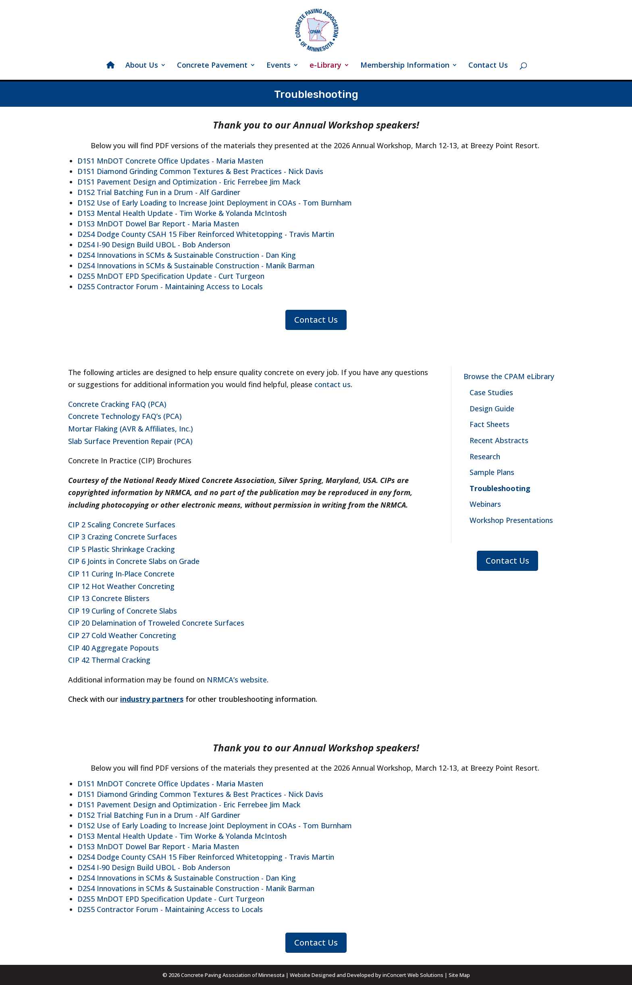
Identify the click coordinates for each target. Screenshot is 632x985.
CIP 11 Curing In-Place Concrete (121, 574)
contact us (332, 384)
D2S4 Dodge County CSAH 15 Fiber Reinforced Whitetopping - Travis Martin (205, 234)
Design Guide (492, 408)
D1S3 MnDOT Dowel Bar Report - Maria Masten (158, 223)
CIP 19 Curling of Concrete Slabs (122, 611)
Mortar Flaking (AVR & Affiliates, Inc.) (130, 428)
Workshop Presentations (511, 520)
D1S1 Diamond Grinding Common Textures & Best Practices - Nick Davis (200, 171)
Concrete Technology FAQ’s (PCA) (125, 416)
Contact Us (488, 66)
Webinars (485, 504)
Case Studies (491, 392)
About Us (141, 66)
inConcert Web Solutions (413, 975)
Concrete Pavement (212, 66)
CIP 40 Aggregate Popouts (113, 648)
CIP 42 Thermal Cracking (109, 660)
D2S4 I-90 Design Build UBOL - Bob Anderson (153, 244)
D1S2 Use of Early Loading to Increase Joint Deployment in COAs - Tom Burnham (214, 202)
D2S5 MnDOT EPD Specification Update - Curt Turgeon (170, 276)
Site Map (459, 975)
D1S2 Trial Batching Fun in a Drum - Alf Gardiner (158, 192)
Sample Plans (492, 472)
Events (278, 66)
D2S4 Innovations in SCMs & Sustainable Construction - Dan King (186, 255)
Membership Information (404, 66)
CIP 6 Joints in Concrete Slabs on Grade (134, 561)
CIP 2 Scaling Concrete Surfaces (121, 524)
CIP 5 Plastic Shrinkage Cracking (121, 549)
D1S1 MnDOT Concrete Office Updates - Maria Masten (170, 161)
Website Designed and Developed (332, 975)
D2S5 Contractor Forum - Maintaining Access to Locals (170, 286)
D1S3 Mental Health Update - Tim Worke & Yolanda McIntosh (182, 213)
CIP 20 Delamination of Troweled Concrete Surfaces (156, 623)
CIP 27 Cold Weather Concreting (122, 635)
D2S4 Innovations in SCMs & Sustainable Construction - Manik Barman (195, 265)
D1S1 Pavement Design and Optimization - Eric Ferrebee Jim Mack (188, 182)
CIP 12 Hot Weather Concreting (121, 586)
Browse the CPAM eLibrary (509, 376)
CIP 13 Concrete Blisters (109, 598)
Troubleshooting (500, 488)
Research (485, 456)
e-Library (325, 66)
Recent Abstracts (499, 440)
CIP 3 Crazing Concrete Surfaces (122, 536)
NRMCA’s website (237, 679)
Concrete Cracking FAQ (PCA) (117, 404)
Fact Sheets (489, 424)
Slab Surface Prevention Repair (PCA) (130, 441)
